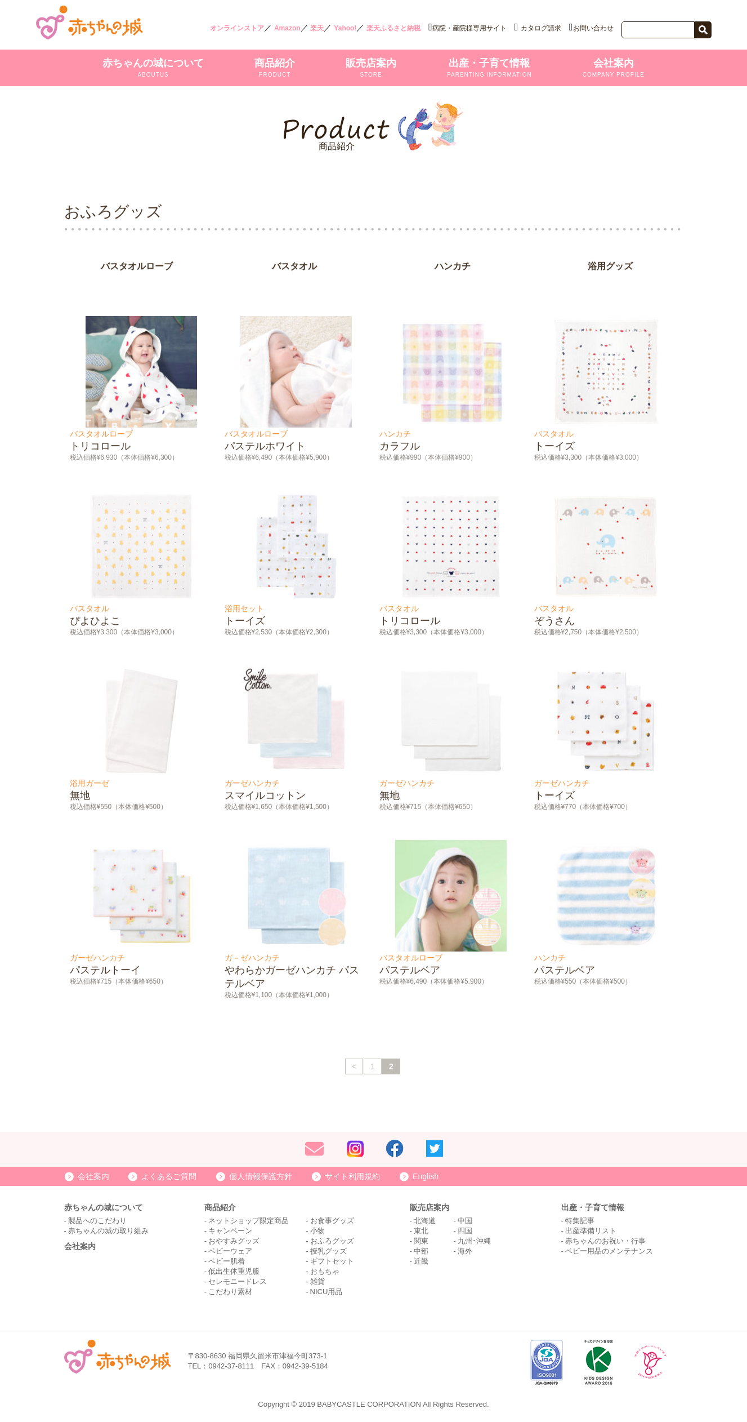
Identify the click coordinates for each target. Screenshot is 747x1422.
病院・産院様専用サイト (469, 28)
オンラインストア (237, 28)
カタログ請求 (541, 28)
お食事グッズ (332, 1220)
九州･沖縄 (474, 1241)
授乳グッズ (328, 1251)
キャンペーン (230, 1231)
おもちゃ (324, 1271)
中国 (465, 1220)
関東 (421, 1241)
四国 (465, 1231)
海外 (465, 1251)
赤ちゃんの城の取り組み (108, 1231)
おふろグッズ (332, 1241)
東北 (421, 1231)
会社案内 (614, 67)
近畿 (421, 1261)
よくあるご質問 (168, 1176)
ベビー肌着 (226, 1261)
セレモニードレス (237, 1281)
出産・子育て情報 (489, 67)
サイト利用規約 (352, 1176)
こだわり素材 (230, 1291)
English (426, 1176)
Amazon (287, 28)
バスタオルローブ (137, 269)
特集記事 (579, 1220)
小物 (317, 1231)
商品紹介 (274, 67)
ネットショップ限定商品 (248, 1220)
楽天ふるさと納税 (393, 28)
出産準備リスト (590, 1231)
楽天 (317, 28)
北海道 (425, 1220)
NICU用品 (326, 1291)
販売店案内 (371, 67)
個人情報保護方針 (260, 1176)
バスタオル (294, 269)
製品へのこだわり (97, 1220)
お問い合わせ (593, 28)
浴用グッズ (610, 269)
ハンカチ (453, 269)
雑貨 (317, 1281)
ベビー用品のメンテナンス (609, 1251)
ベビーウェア (230, 1251)
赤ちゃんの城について (153, 67)
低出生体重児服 (234, 1271)
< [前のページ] (354, 1069)
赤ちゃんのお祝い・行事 (605, 1241)
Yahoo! (345, 28)
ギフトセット (332, 1261)
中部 (421, 1251)
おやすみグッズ (234, 1241)
